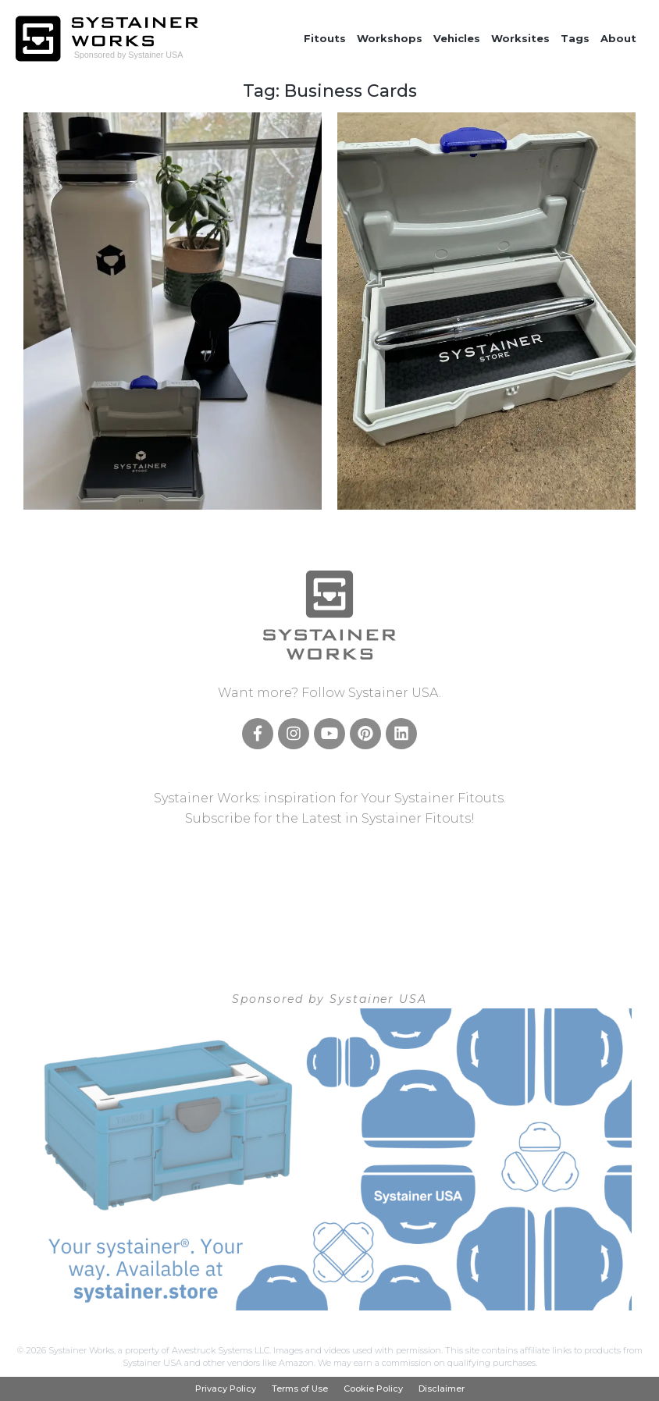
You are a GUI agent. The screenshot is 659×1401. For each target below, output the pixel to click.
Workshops (389, 38)
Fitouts (325, 38)
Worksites (520, 38)
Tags (575, 38)
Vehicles (456, 38)
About (618, 38)
